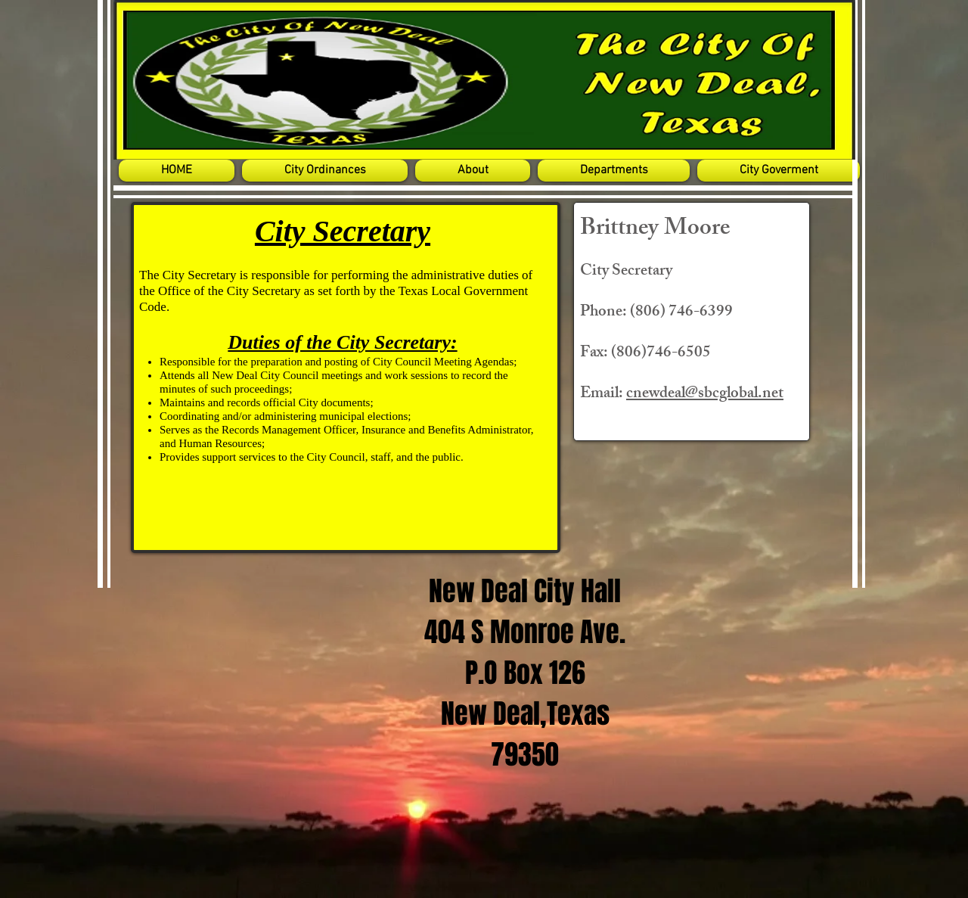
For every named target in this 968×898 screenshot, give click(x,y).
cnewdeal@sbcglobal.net (704, 395)
